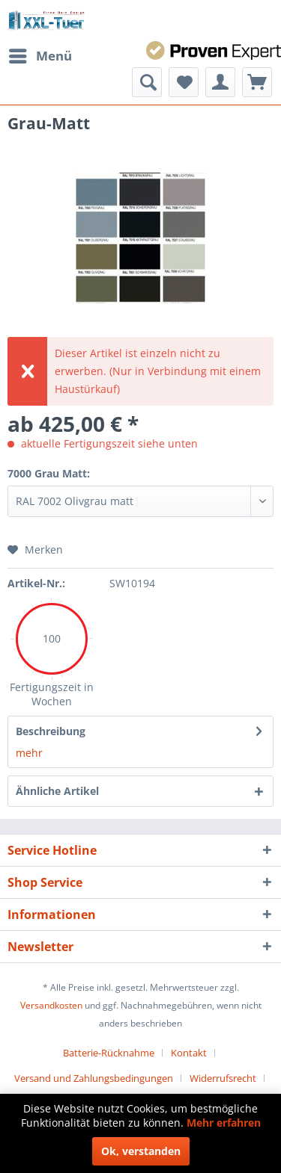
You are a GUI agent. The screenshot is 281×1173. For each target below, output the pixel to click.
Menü (40, 54)
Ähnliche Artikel (57, 791)
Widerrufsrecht (223, 1078)
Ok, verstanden (141, 1151)
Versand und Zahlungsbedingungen (93, 1078)
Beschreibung (50, 731)
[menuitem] (39, 56)
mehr (29, 753)
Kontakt (189, 1052)
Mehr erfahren (224, 1122)
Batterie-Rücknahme (108, 1052)
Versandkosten (51, 1005)
